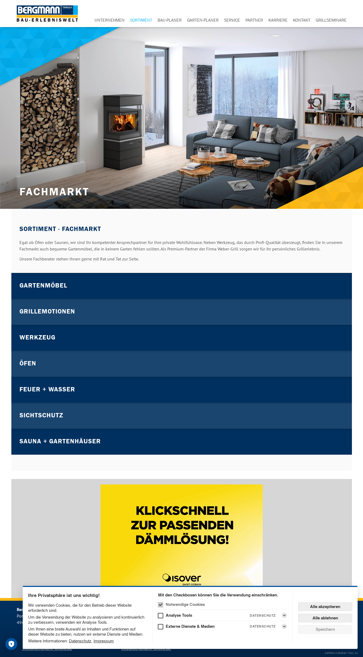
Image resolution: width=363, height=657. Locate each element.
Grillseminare (331, 20)
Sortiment (141, 20)
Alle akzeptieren (325, 606)
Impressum (104, 641)
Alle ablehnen (325, 618)
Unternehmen (110, 20)
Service (232, 20)
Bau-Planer (170, 20)
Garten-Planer (203, 20)
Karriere (278, 20)
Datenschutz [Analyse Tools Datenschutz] (263, 615)
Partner (254, 20)
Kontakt (301, 20)
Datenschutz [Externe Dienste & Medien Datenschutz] (263, 626)
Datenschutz (80, 641)
